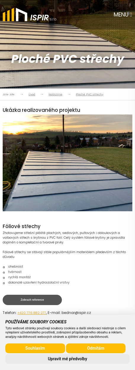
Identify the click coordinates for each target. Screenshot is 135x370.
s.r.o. (43, 18)
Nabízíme (55, 94)
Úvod (31, 94)
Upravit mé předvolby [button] (67, 358)
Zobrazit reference (32, 299)
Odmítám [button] (95, 348)
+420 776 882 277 (31, 313)
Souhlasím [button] (35, 348)
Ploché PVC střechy (89, 94)
